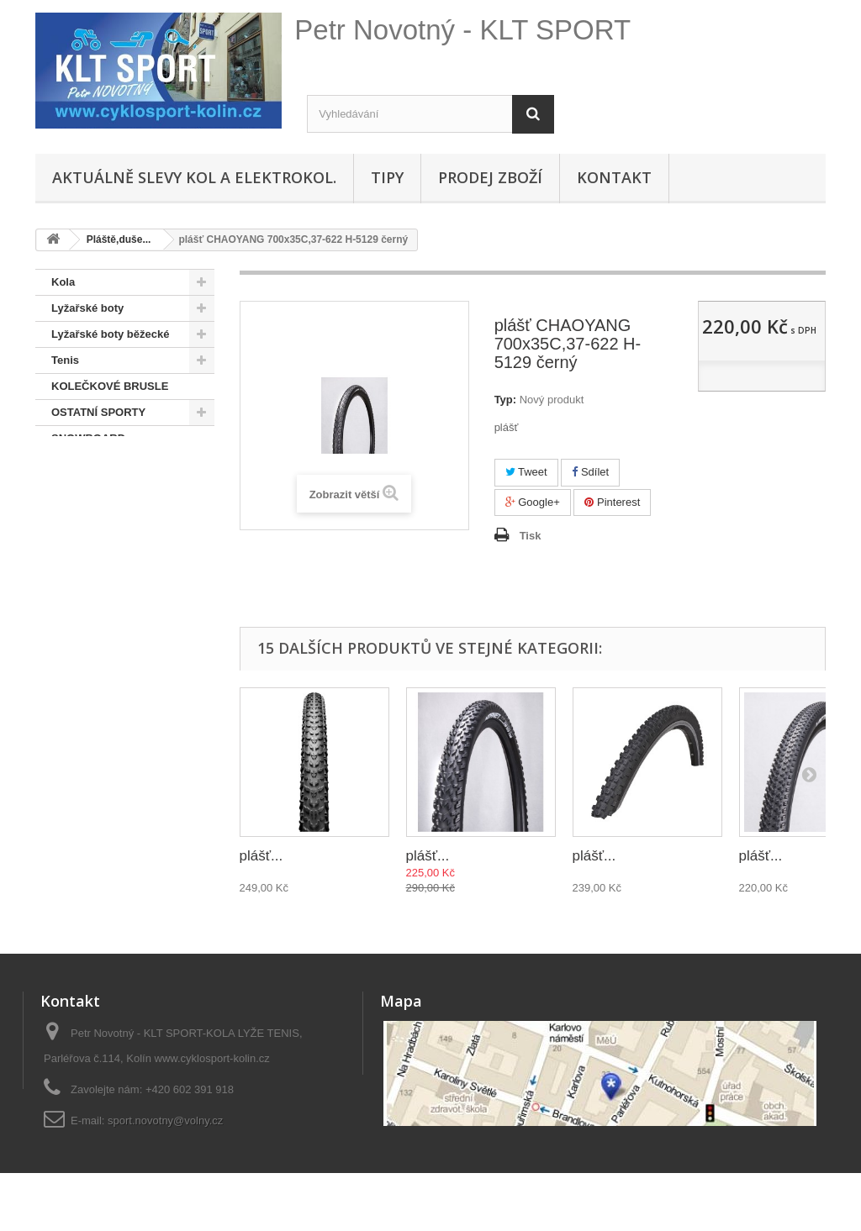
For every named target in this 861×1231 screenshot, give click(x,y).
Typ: (505, 399)
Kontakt (614, 177)
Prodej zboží (490, 177)
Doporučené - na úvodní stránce (114, 503)
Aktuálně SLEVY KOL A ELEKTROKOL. (194, 177)
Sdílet (590, 472)
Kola (63, 282)
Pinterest (612, 502)
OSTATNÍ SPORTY (98, 412)
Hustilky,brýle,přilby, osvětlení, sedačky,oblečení (104, 644)
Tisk (530, 535)
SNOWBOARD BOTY (105, 464)
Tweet (526, 472)
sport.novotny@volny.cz (165, 1120)
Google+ (532, 502)
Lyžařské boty (87, 308)
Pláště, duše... (98, 567)
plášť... (261, 856)
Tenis (65, 360)
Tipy (387, 177)
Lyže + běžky (84, 593)
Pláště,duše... (86, 541)
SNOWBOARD (88, 438)
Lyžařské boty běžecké (110, 334)
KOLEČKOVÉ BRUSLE (109, 386)
